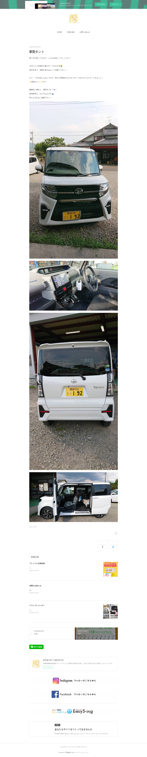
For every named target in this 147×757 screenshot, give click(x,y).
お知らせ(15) (32, 526)
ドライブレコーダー (37, 606)
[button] (59, 32)
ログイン (116, 4)
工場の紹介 (71, 32)
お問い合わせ (85, 32)
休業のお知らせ (35, 586)
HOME (59, 32)
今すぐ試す (101, 4)
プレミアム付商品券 (37, 563)
